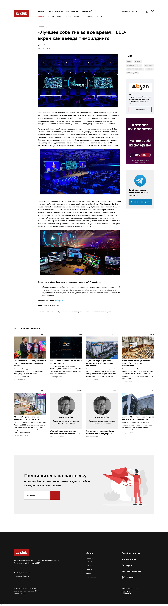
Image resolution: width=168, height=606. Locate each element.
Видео (76, 16)
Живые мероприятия (134, 65)
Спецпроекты (88, 16)
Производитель (132, 73)
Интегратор (148, 65)
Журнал (41, 11)
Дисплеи (138, 61)
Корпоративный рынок (135, 69)
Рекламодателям (129, 11)
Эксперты (86, 11)
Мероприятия (72, 11)
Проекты (149, 69)
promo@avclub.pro (21, 576)
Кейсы (59, 16)
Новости (41, 16)
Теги (99, 16)
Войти (130, 577)
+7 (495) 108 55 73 (22, 573)
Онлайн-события (55, 11)
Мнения (51, 16)
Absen (129, 61)
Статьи (68, 16)
